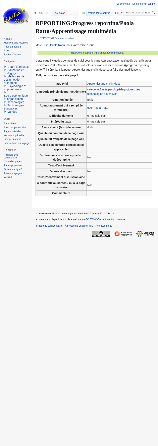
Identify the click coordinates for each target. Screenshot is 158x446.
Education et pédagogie (13, 71)
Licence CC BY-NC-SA (88, 219)
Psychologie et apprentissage (15, 87)
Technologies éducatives (14, 107)
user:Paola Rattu (54, 45)
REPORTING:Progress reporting (57, 38)
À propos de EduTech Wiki (79, 225)
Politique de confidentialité (48, 225)
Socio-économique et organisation (16, 97)
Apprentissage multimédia (103, 83)
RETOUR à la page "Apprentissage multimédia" (97, 52)
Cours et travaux (18, 66)
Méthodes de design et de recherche (14, 79)
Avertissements (104, 225)
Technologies (15, 102)
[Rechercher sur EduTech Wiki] (140, 12)
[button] (5, 66)
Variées (12, 111)
